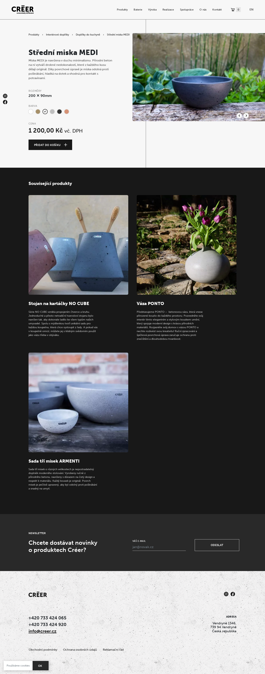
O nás (202, 9)
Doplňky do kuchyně (88, 34)
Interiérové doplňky (57, 34)
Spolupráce (187, 9)
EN (251, 9)
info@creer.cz (42, 631)
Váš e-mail (139, 541)
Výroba (152, 9)
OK (40, 666)
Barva (33, 106)
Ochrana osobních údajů (80, 649)
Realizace (168, 9)
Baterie (138, 9)
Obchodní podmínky (43, 649)
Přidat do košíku (47, 145)
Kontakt (217, 9)
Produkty (122, 9)
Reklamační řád (113, 649)
